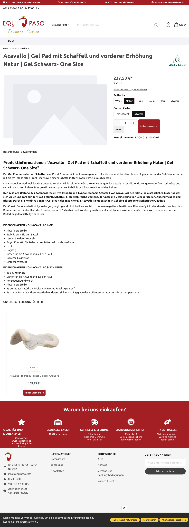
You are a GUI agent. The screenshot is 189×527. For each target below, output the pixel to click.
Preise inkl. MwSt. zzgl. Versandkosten (130, 89)
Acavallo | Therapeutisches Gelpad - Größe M (34, 375)
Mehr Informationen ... (26, 521)
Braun (151, 100)
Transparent (122, 113)
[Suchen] (155, 25)
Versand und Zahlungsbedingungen (111, 473)
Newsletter (57, 471)
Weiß (118, 100)
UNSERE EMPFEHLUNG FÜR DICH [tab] (23, 301)
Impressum (57, 465)
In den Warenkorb (149, 126)
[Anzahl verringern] (117, 123)
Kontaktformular (17, 494)
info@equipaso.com (19, 475)
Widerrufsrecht (106, 481)
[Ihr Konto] (167, 24)
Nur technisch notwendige (125, 520)
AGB (100, 459)
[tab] (11, 152)
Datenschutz (58, 459)
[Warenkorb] (179, 24)
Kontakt (102, 465)
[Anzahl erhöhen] (133, 123)
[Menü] (8, 41)
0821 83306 (10, 8)
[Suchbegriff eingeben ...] (113, 25)
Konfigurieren (149, 520)
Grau (140, 100)
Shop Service (107, 454)
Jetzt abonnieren (165, 471)
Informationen (62, 454)
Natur (129, 100)
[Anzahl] (125, 123)
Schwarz (174, 100)
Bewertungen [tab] (29, 151)
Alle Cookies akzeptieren (174, 520)
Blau (162, 100)
